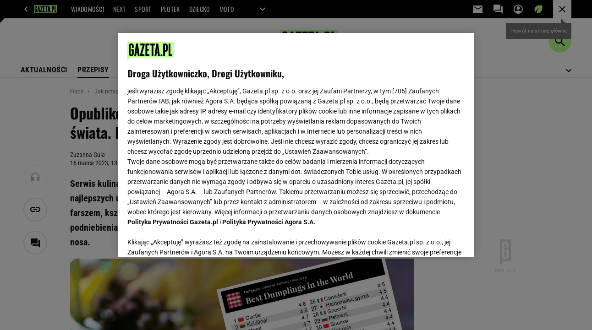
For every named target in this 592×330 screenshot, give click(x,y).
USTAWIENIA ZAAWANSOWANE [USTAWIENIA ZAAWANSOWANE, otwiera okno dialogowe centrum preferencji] (187, 239)
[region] (295, 145)
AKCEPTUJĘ (433, 239)
